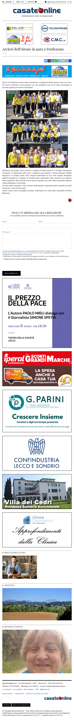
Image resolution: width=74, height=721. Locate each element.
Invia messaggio (11, 273)
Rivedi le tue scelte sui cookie (37, 694)
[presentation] (17, 265)
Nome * (5, 221)
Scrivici (7, 705)
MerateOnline (29, 689)
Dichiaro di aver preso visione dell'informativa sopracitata (25, 259)
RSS (37, 689)
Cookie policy (19, 694)
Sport (4, 53)
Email (40, 221)
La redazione (7, 689)
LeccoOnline (17, 689)
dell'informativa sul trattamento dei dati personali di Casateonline (22, 253)
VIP (48, 689)
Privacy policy (7, 694)
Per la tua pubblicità (21, 705)
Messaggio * (6, 232)
